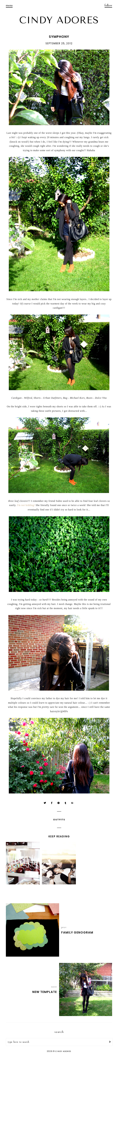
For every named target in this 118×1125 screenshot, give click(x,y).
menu (9, 5)
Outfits (59, 819)
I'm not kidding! (26, 505)
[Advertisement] (59, 1089)
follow (108, 5)
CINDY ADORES (59, 20)
